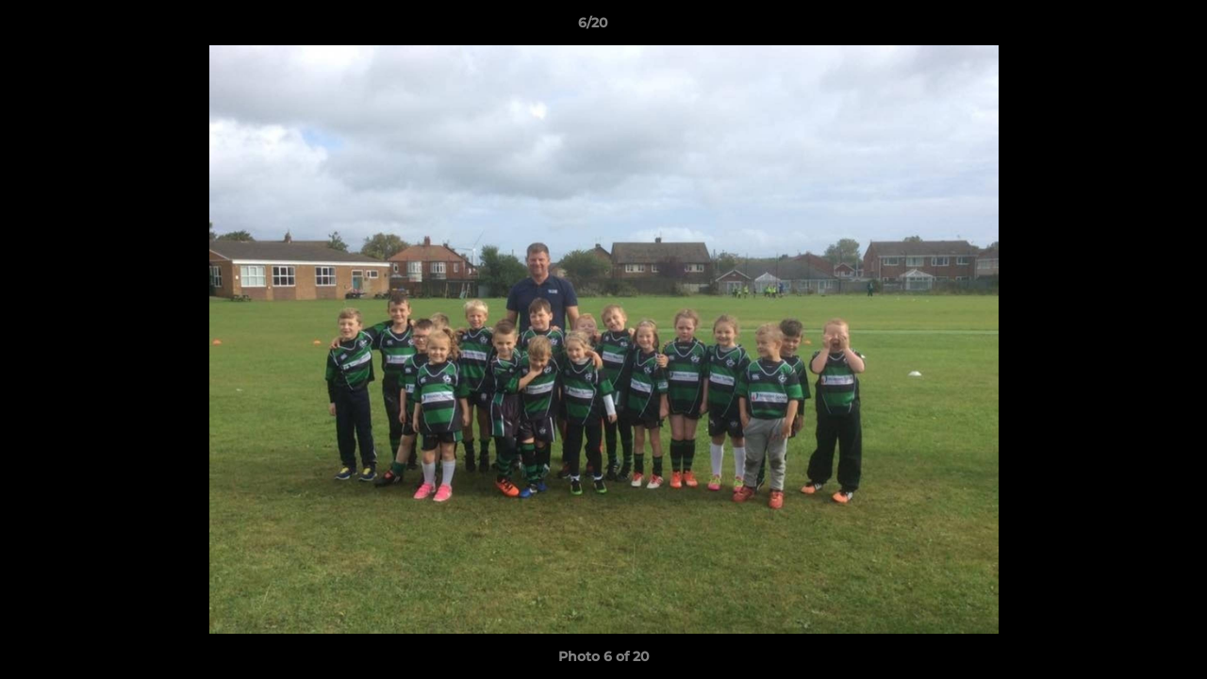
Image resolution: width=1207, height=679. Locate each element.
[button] (1127, 27)
